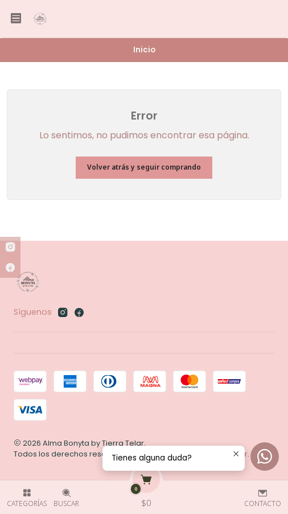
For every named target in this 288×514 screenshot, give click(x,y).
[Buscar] (66, 493)
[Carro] (146, 493)
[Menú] (16, 19)
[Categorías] (27, 493)
